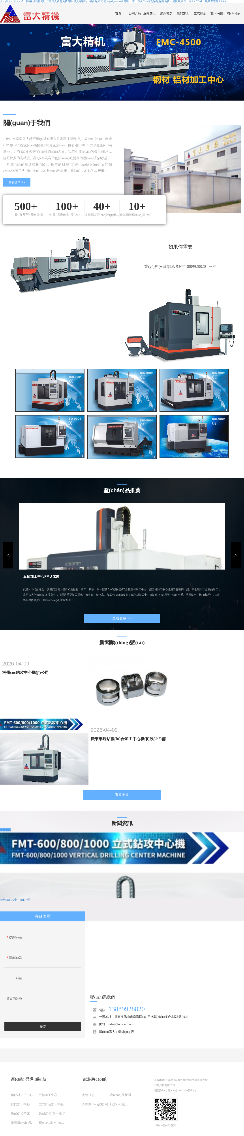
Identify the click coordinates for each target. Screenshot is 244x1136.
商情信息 (88, 1095)
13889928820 (126, 1008)
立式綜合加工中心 (202, 13)
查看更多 (122, 795)
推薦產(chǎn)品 (21, 1123)
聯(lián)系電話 (14, 959)
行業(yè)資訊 (119, 1104)
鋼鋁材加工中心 (168, 13)
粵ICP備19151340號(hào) (182, 1090)
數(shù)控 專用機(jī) (52, 1113)
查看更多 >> (121, 618)
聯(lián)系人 (14, 939)
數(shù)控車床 (218, 13)
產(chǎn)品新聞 (120, 1095)
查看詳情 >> (16, 182)
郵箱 (19, 978)
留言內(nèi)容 (14, 1000)
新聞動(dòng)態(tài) (95, 1104)
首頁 (118, 13)
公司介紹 (135, 13)
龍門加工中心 (185, 13)
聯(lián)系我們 (235, 13)
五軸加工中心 (151, 13)
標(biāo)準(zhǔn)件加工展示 (57, 1123)
